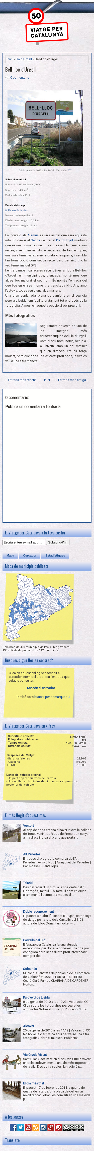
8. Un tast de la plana (17, 210)
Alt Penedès (31, 854)
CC (70, 170)
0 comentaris (19, 77)
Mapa (10, 555)
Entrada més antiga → (74, 380)
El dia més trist (33, 1083)
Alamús (33, 235)
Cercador (30, 555)
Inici (10, 59)
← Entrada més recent (20, 380)
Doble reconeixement (38, 911)
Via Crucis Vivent (35, 1055)
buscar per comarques (50, 697)
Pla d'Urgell (24, 59)
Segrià (35, 240)
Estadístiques (55, 555)
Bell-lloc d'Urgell (20, 69)
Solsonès (30, 969)
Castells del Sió (34, 940)
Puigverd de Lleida (36, 997)
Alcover (28, 1026)
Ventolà (28, 826)
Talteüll (28, 883)
